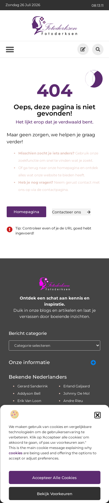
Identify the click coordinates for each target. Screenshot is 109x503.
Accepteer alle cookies (54, 477)
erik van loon (29, 400)
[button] (97, 415)
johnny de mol (76, 393)
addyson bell (28, 393)
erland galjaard (76, 386)
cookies (15, 453)
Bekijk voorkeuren (54, 493)
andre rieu (73, 400)
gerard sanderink (32, 386)
